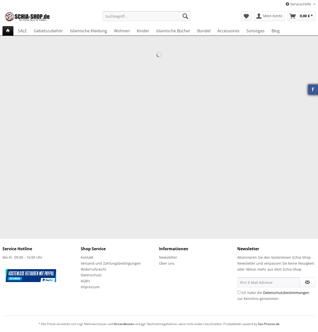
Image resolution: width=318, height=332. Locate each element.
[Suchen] (185, 16)
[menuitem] (147, 18)
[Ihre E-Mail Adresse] (268, 282)
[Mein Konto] (269, 16)
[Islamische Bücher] (173, 31)
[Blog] (275, 31)
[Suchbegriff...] (147, 16)
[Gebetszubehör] (48, 31)
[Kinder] (143, 31)
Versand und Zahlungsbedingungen (111, 263)
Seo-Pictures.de (268, 324)
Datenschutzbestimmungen (286, 292)
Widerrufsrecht (93, 269)
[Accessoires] (228, 31)
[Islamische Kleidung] (89, 31)
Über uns (166, 263)
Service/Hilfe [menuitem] (299, 4)
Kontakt (87, 257)
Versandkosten (124, 324)
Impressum (90, 287)
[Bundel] (204, 31)
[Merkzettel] (246, 16)
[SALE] (22, 31)
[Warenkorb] (301, 16)
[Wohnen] (122, 31)
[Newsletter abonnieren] (307, 282)
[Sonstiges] (255, 31)
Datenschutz (91, 275)
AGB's (85, 281)
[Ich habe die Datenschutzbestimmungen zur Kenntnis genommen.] (238, 292)
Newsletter (168, 257)
